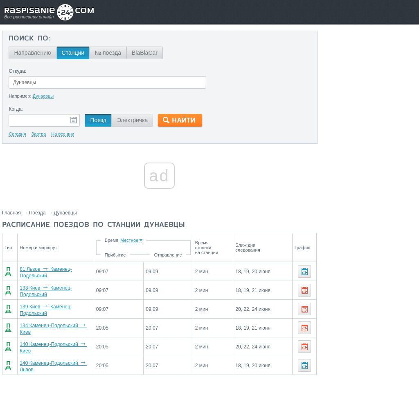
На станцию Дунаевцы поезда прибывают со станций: (357, 338)
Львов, (405, 315)
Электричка (132, 120)
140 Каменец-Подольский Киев (57, 340)
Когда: (16, 109)
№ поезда (108, 52)
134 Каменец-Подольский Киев (57, 323)
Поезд (98, 120)
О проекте (249, 391)
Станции (72, 52)
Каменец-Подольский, (350, 315)
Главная (11, 213)
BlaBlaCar (145, 52)
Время (142, 240)
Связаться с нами (210, 391)
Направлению (32, 52)
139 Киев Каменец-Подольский (57, 305)
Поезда (37, 213)
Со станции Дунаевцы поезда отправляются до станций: (370, 300)
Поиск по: (29, 38)
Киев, (388, 315)
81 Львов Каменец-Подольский (57, 271)
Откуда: (17, 71)
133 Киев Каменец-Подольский (57, 288)
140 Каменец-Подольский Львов (58, 357)
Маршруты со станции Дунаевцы (358, 375)
